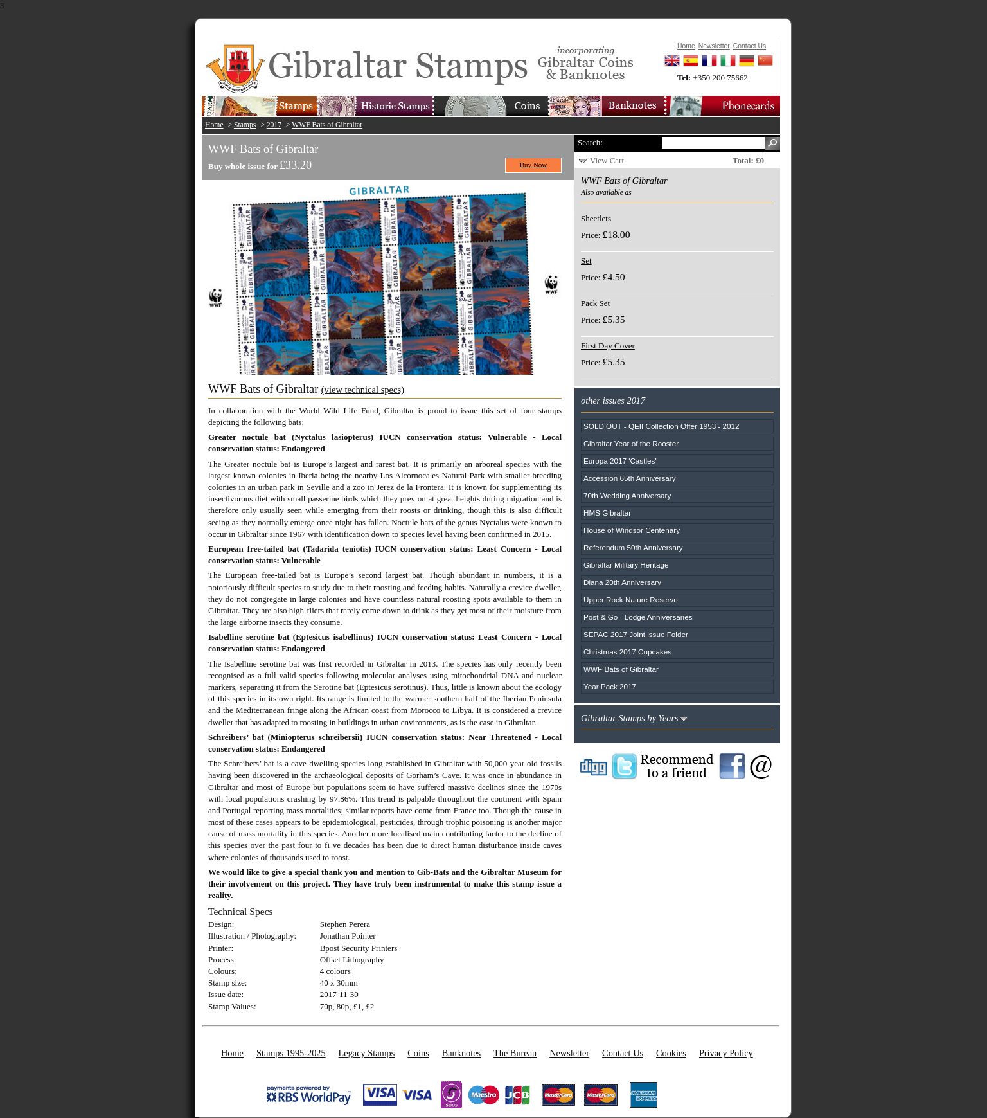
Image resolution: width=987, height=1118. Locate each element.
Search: (590, 142)
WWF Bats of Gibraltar (327, 125)
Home (214, 125)
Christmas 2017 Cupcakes (627, 651)
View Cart (607, 160)
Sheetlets (596, 218)
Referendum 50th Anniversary (633, 547)
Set (586, 261)
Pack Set (595, 303)
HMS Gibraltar (607, 513)
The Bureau (515, 1053)
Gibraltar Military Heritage (626, 565)
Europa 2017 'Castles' (620, 460)
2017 (274, 125)
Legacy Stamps (367, 1053)
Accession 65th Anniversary (629, 478)
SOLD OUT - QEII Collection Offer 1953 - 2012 (661, 426)
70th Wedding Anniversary (627, 495)
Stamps (245, 125)
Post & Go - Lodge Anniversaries (638, 617)
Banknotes (461, 1053)
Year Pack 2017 (609, 686)
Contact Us (622, 1053)
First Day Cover (608, 345)
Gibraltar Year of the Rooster (631, 443)
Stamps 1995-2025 (291, 1053)
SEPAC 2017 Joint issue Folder (635, 634)
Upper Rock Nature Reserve (630, 599)
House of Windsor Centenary (631, 530)
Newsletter (569, 1053)
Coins (418, 1053)
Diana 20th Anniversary (622, 582)
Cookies (671, 1053)
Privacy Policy (726, 1053)
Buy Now (533, 164)
